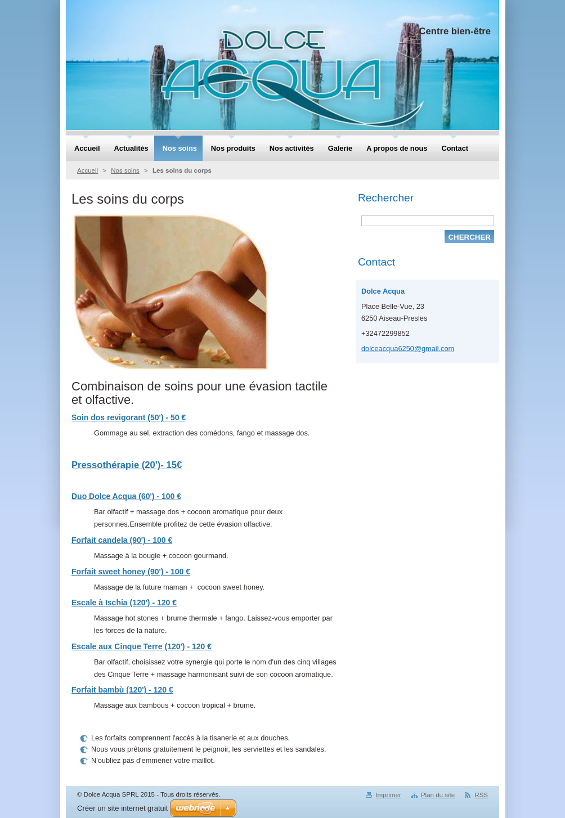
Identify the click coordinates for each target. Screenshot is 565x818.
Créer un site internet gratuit (122, 808)
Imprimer (388, 795)
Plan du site (438, 795)
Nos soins (125, 170)
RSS (481, 795)
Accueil (87, 170)
